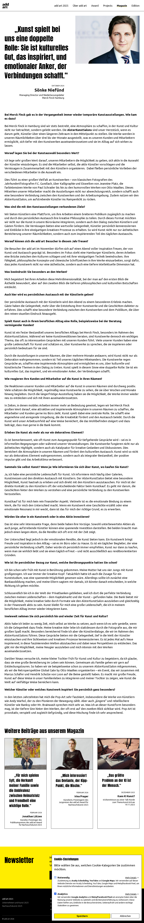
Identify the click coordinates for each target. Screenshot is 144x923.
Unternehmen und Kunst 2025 (15, 903)
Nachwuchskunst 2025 (12, 906)
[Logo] (5, 6)
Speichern (82, 916)
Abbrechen (125, 916)
